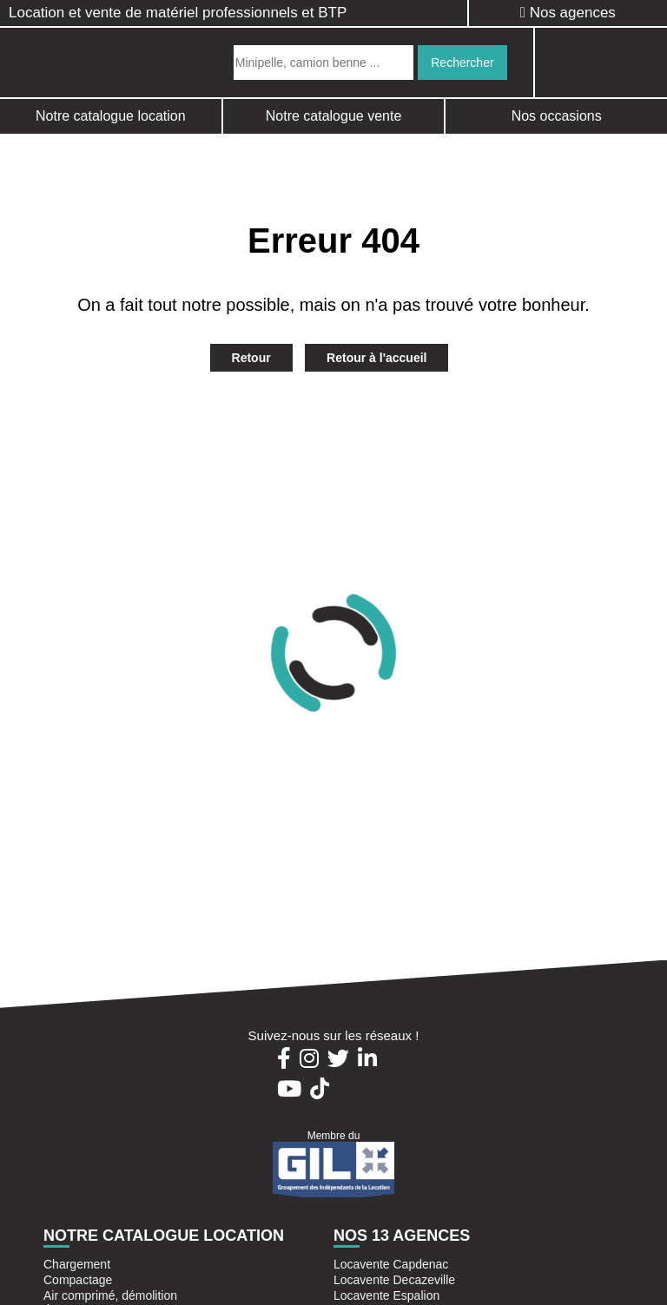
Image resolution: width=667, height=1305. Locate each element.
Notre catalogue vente (334, 116)
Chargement (76, 1264)
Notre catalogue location (111, 116)
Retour (251, 358)
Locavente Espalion (386, 1295)
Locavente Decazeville (394, 1280)
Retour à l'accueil (376, 358)
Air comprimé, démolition (110, 1295)
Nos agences (568, 12)
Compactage (77, 1280)
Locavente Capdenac (391, 1264)
